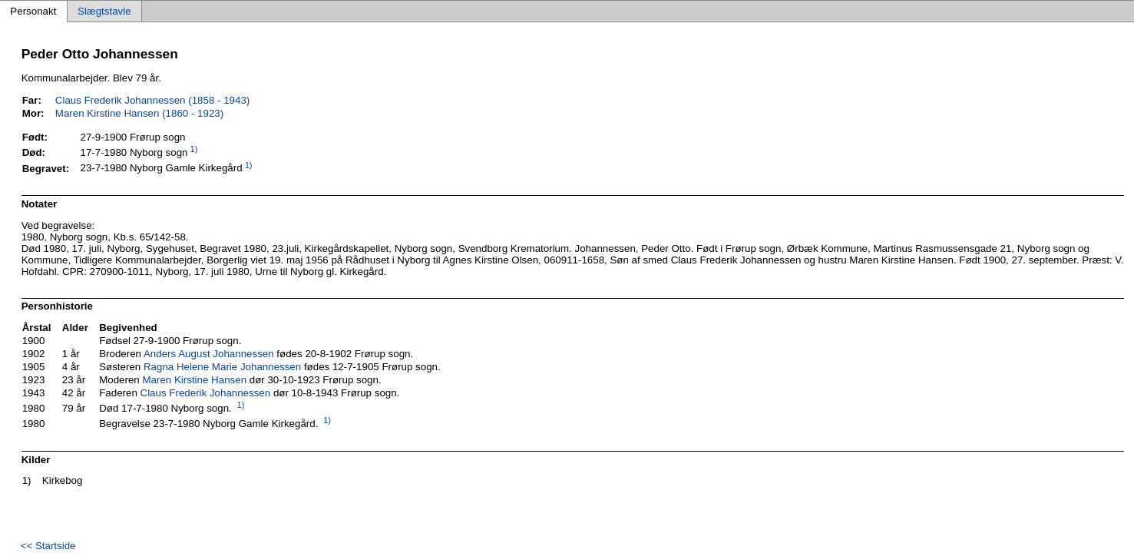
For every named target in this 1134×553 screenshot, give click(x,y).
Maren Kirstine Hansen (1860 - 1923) (139, 113)
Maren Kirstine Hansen (194, 380)
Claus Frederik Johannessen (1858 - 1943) (152, 100)
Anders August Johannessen (209, 353)
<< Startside (48, 545)
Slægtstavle (104, 11)
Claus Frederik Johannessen (206, 393)
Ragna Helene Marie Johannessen (222, 367)
